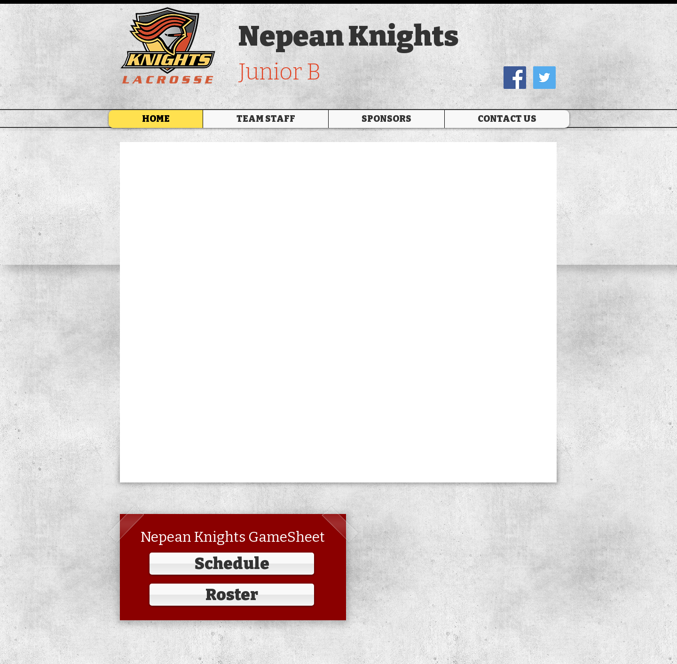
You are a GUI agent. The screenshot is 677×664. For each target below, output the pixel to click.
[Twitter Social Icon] (544, 77)
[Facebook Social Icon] (515, 77)
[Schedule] (232, 564)
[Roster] (232, 595)
